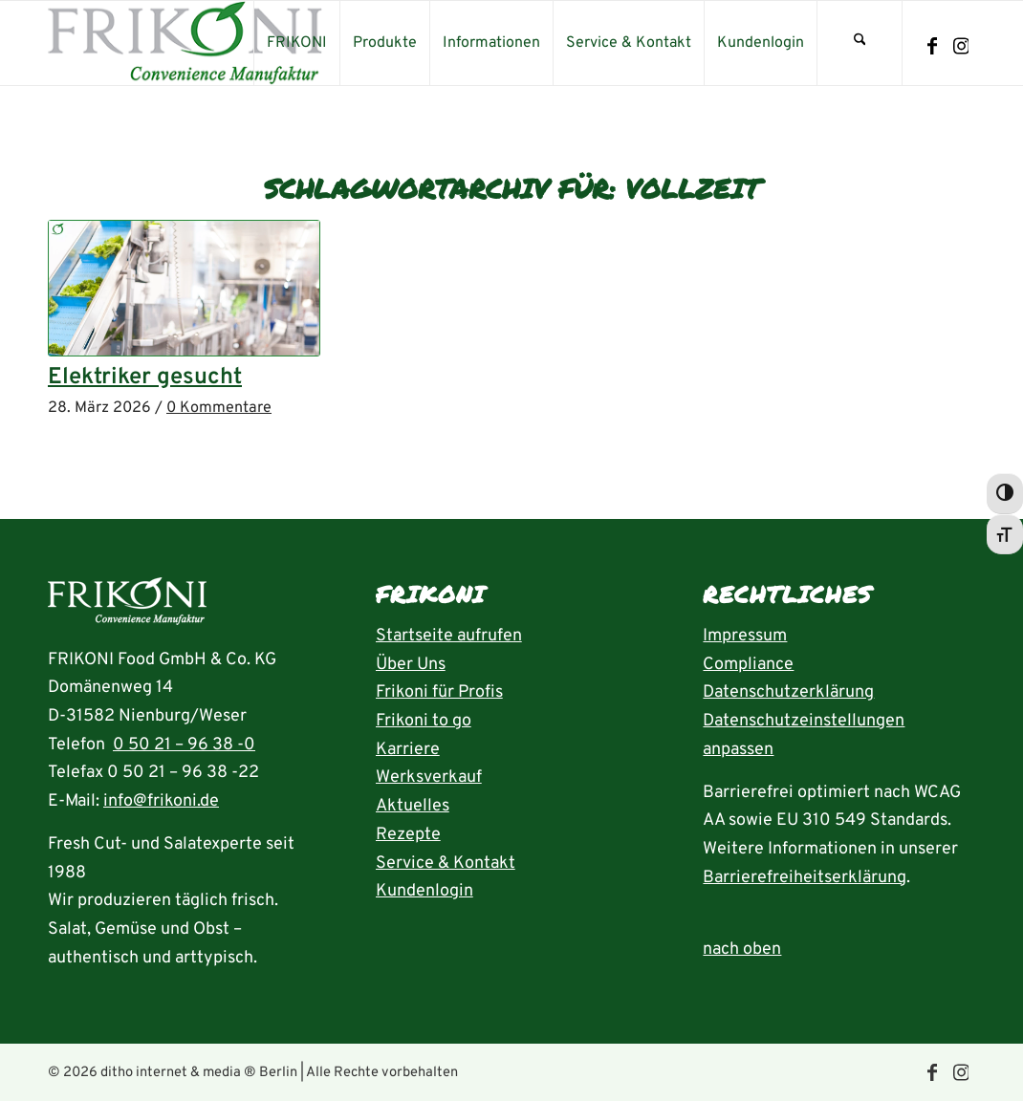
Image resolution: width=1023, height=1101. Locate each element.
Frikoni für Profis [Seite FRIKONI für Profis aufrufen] (439, 692)
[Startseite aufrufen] (127, 606)
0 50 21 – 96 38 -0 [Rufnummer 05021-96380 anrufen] (184, 745)
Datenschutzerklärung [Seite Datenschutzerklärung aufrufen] (788, 692)
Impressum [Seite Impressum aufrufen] (745, 636)
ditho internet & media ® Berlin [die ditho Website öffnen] (198, 1073)
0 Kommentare (219, 408)
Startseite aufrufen (449, 636)
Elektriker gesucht (145, 377)
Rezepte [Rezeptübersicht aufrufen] (408, 835)
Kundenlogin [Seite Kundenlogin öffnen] (424, 891)
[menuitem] (296, 43)
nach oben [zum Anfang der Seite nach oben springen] (742, 950)
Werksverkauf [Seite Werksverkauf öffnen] (429, 777)
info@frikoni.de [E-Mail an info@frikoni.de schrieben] (161, 801)
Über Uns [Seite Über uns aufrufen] (411, 665)
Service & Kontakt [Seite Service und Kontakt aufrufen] (445, 863)
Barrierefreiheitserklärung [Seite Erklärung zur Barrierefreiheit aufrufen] (804, 878)
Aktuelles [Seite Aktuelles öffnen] (412, 806)
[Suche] (859, 43)
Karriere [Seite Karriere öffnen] (408, 750)
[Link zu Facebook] (932, 47)
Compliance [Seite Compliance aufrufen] (748, 665)
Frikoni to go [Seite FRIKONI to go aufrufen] (423, 721)
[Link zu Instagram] (961, 47)
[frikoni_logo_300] (185, 43)
